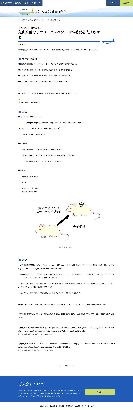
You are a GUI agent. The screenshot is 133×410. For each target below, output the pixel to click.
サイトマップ (89, 406)
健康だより (26, 20)
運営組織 (61, 406)
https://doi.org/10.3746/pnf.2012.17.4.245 (35, 350)
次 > (73, 366)
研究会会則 (69, 406)
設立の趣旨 (53, 406)
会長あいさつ (43, 406)
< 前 (59, 366)
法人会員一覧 (79, 406)
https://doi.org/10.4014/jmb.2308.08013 (34, 334)
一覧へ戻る (66, 366)
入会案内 (126, 3)
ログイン (113, 3)
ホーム (20, 20)
